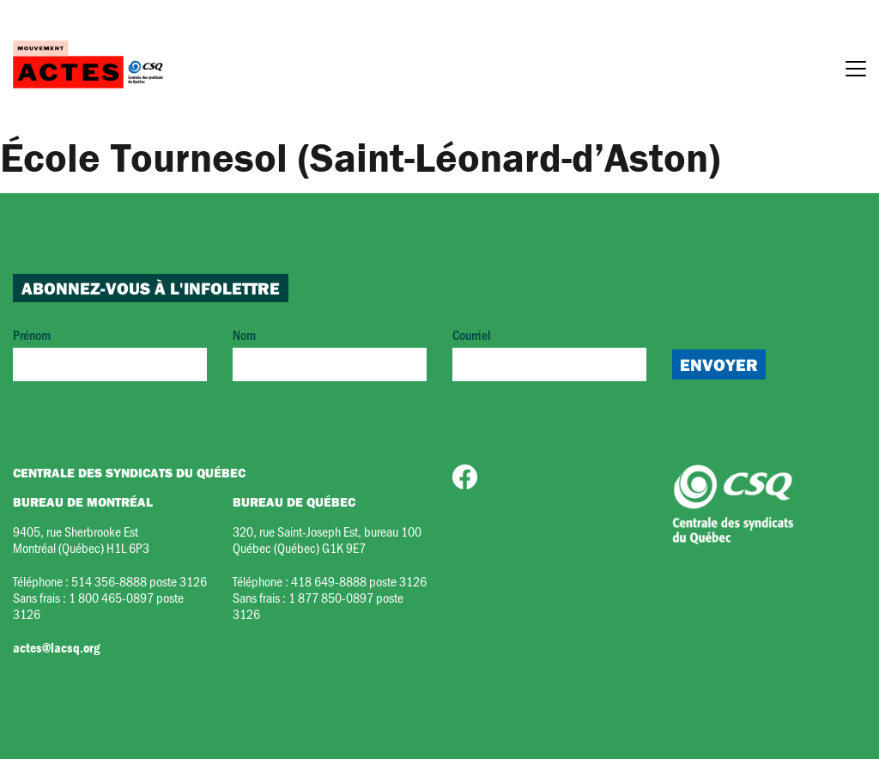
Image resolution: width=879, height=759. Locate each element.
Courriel (549, 353)
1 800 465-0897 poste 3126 (98, 605)
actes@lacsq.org (56, 647)
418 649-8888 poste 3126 (359, 581)
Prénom (110, 353)
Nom (330, 353)
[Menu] (856, 71)
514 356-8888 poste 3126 (139, 581)
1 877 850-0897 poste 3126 (318, 605)
